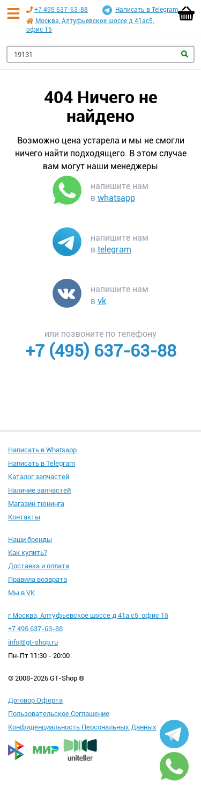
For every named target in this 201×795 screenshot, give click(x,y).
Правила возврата (37, 579)
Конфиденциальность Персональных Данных (82, 727)
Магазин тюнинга (36, 504)
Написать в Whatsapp (42, 450)
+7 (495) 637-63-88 (100, 351)
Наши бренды (30, 540)
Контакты (24, 517)
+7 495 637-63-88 (61, 9)
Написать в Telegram (140, 10)
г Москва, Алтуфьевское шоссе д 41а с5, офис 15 (88, 615)
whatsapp (116, 198)
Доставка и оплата (38, 566)
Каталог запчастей (38, 477)
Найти (184, 53)
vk (102, 301)
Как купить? (27, 552)
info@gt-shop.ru (33, 642)
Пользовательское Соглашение (58, 714)
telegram (114, 249)
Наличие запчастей (39, 490)
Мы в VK (21, 593)
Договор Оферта (35, 700)
